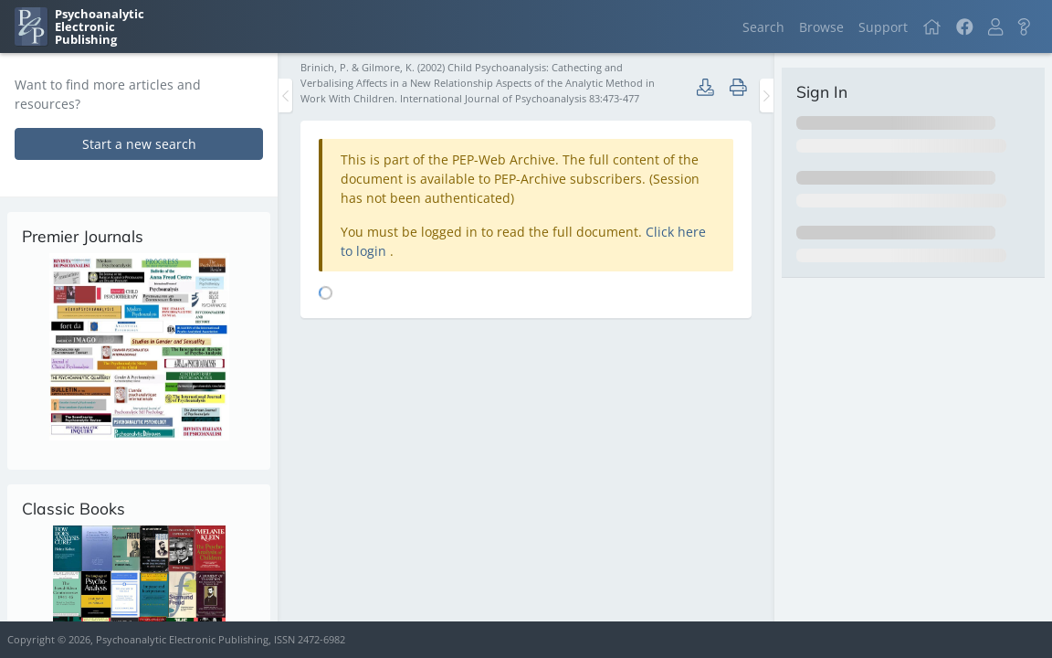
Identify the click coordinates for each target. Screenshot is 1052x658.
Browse (821, 27)
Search (763, 27)
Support (883, 27)
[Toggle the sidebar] (285, 95)
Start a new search (139, 144)
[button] (995, 27)
